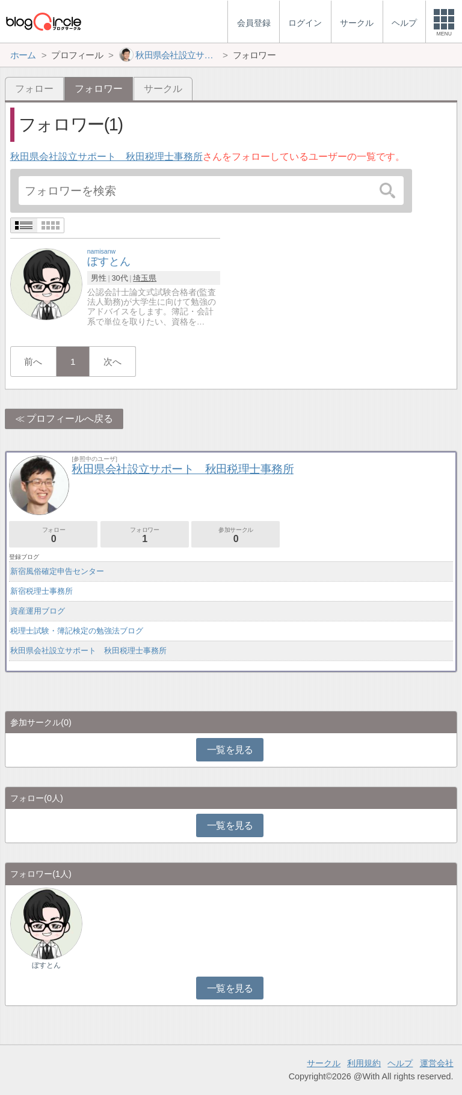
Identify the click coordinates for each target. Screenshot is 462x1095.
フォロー (34, 89)
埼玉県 (144, 277)
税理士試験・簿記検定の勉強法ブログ (76, 630)
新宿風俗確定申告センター (57, 571)
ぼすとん (46, 965)
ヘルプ (400, 1063)
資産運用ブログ (37, 610)
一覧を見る (230, 750)
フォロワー (144, 535)
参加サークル (235, 535)
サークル (163, 89)
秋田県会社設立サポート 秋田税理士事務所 (106, 156)
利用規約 (364, 1063)
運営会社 (437, 1063)
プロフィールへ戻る (69, 418)
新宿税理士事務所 (41, 591)
